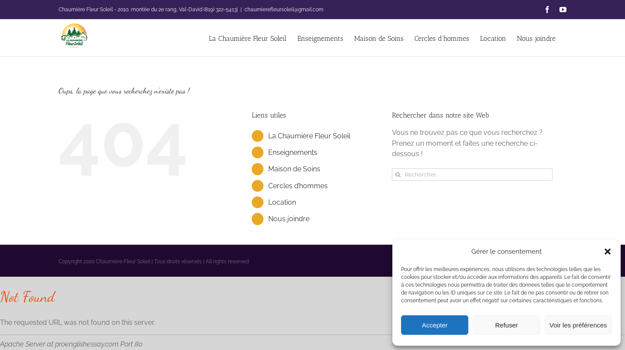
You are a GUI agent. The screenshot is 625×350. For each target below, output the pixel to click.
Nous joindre (288, 219)
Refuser (506, 325)
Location (282, 202)
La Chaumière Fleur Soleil (309, 136)
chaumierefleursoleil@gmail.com (283, 10)
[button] (607, 251)
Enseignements (292, 152)
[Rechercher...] (472, 174)
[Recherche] (398, 174)
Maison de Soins (294, 169)
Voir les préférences (578, 325)
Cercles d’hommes (298, 186)
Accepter (434, 325)
